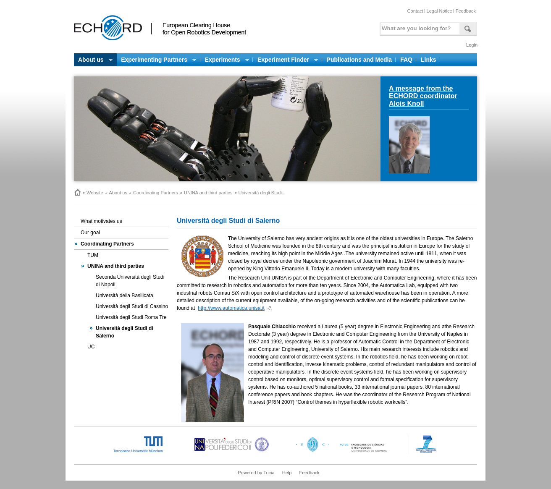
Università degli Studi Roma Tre (131, 317)
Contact (415, 10)
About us (118, 192)
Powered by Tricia (256, 472)
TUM (92, 255)
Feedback (466, 10)
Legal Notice (439, 10)
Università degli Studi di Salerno (124, 332)
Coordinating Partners (155, 192)
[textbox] (419, 26)
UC (90, 347)
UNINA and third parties (208, 192)
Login (472, 44)
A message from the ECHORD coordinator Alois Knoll (423, 96)
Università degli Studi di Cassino (132, 306)
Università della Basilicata (124, 295)
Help (287, 472)
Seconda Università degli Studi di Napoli (130, 281)
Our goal (90, 232)
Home (77, 192)
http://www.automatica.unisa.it (231, 308)
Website (95, 192)
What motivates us (101, 221)
